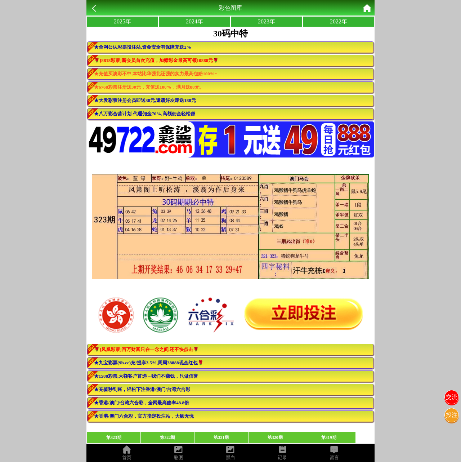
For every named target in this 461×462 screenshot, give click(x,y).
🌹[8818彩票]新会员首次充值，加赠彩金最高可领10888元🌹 (156, 60)
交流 (451, 397)
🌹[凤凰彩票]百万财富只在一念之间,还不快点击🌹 (146, 349)
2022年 (338, 21)
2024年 (194, 21)
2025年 (122, 21)
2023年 (266, 21)
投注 (451, 415)
